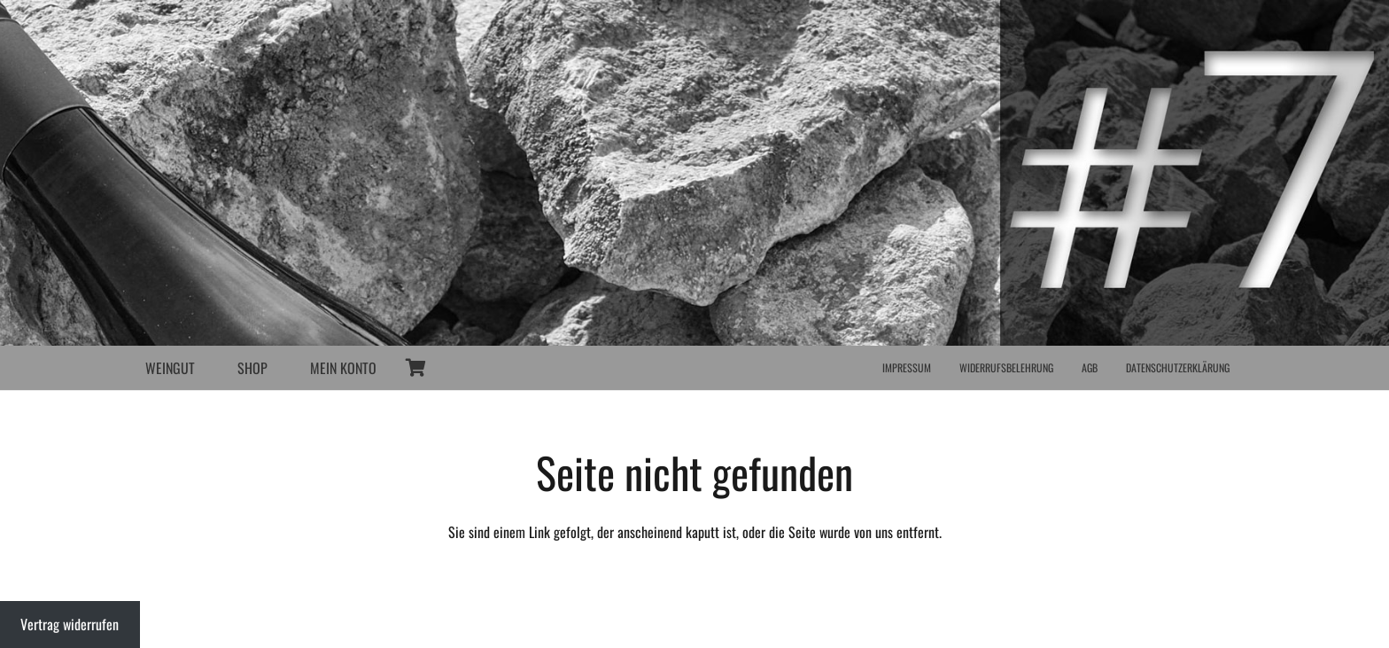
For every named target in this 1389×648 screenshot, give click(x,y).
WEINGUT (170, 368)
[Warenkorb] (415, 368)
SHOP (252, 368)
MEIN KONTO (343, 368)
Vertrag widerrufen (69, 624)
